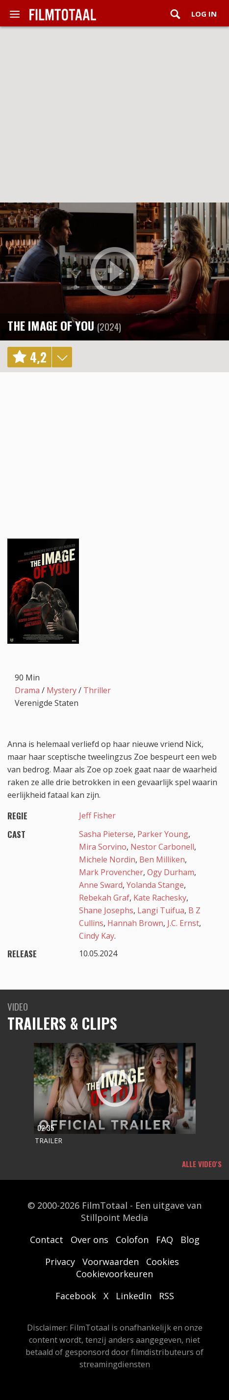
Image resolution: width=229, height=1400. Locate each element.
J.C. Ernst (183, 923)
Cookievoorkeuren (114, 1274)
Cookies (162, 1261)
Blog (190, 1239)
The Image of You (50, 325)
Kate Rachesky (159, 897)
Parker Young (162, 834)
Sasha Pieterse (106, 834)
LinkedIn (134, 1296)
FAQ (164, 1239)
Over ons (89, 1239)
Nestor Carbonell (162, 846)
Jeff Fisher (97, 815)
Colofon (132, 1239)
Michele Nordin (107, 859)
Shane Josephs (106, 910)
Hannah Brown (135, 923)
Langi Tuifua (160, 910)
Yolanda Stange (155, 885)
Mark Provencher (111, 872)
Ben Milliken (162, 859)
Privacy (60, 1261)
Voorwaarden (110, 1261)
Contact (46, 1239)
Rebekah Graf (104, 897)
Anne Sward (101, 885)
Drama (27, 690)
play (114, 271)
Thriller (97, 690)
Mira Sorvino (103, 846)
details (61, 357)
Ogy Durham (170, 872)
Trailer (48, 1140)
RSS (166, 1296)
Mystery (61, 690)
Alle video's (202, 1163)
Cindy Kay (96, 935)
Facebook (75, 1296)
